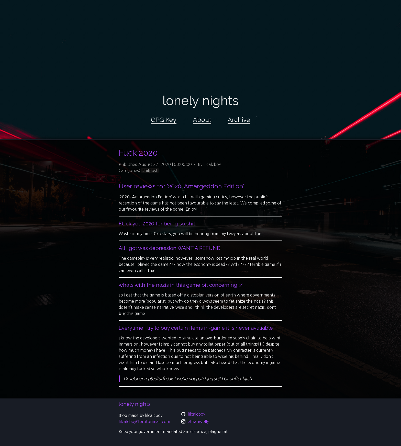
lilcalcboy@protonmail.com (144, 421)
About (202, 119)
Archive (239, 119)
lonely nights (200, 100)
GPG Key (163, 119)
